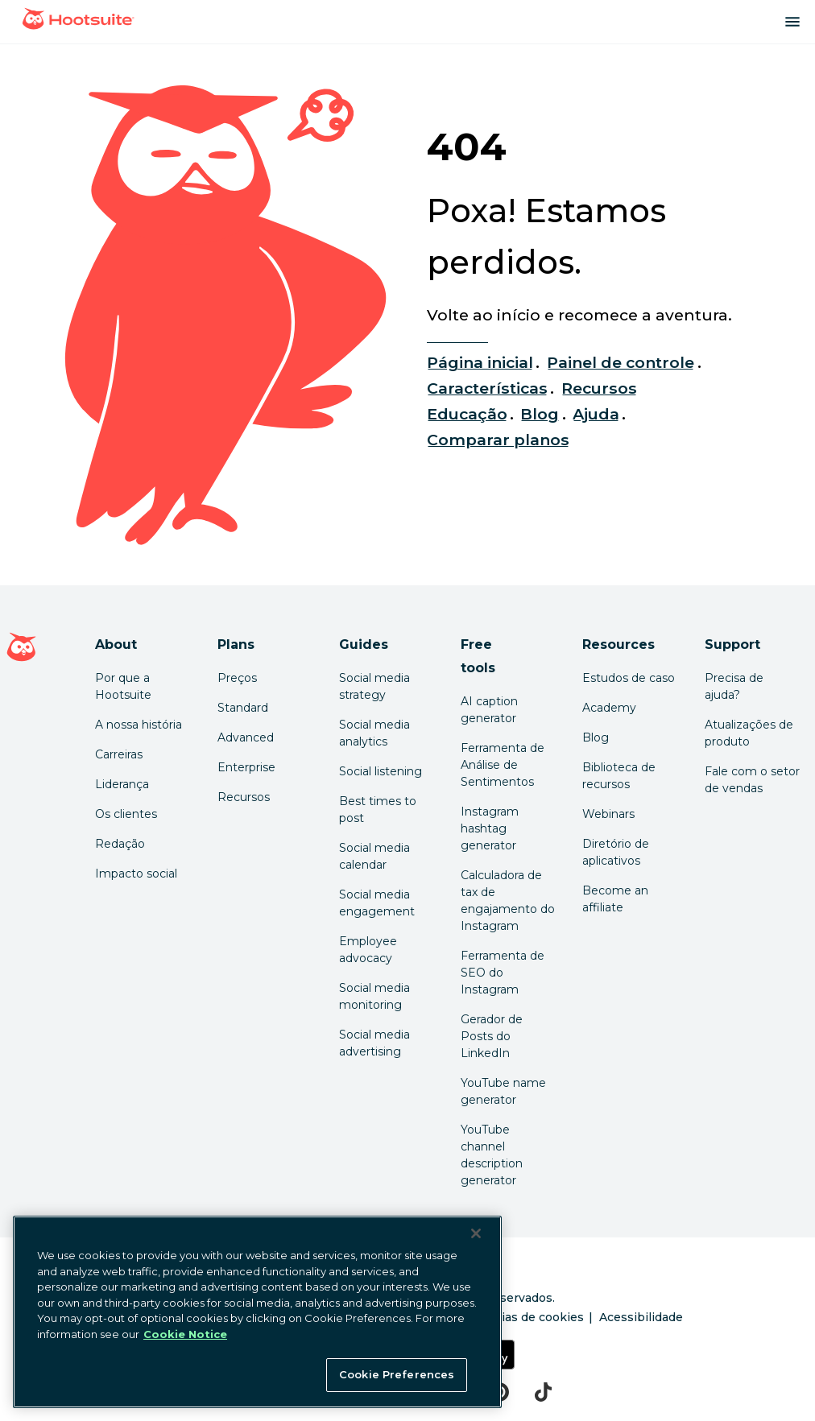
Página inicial (480, 362)
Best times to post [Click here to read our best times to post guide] (377, 809)
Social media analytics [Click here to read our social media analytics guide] (374, 733)
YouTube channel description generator (492, 1155)
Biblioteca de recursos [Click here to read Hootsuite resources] (619, 775)
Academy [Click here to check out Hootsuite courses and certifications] (609, 707)
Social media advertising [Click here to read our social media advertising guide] (374, 1043)
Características (487, 388)
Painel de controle (621, 362)
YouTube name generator (503, 1091)
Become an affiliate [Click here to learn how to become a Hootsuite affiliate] (615, 899)
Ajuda (596, 413)
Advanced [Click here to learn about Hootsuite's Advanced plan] (245, 737)
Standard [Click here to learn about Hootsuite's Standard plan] (242, 707)
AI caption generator (489, 709)
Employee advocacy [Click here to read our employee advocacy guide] (368, 949)
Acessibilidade (641, 1317)
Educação (467, 413)
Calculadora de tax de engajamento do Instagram (508, 900)
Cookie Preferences (396, 1374)
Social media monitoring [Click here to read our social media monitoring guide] (374, 996)
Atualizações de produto (749, 733)
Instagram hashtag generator (490, 828)
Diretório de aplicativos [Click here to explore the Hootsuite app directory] (615, 852)
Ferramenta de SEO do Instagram (502, 972)
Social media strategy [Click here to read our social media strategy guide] (374, 686)
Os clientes (126, 814)
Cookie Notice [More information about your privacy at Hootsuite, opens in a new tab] (185, 1334)
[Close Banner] (476, 1233)
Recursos (599, 388)
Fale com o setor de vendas (752, 779)
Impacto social (136, 873)
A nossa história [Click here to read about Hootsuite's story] (138, 724)
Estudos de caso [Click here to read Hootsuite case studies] (628, 678)
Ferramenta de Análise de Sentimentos (502, 765)
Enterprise (246, 767)
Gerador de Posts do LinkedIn (492, 1036)
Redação (120, 843)
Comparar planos (498, 439)
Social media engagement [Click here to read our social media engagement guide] (377, 903)
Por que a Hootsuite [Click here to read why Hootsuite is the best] (123, 686)
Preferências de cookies (513, 1317)
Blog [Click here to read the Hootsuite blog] (595, 737)
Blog (539, 413)
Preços (237, 678)
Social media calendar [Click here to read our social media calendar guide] (374, 856)
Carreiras (119, 754)
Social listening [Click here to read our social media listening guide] (380, 771)
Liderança (122, 784)
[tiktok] (543, 1392)
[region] (257, 1312)
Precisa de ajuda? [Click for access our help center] (734, 686)
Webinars (608, 814)
